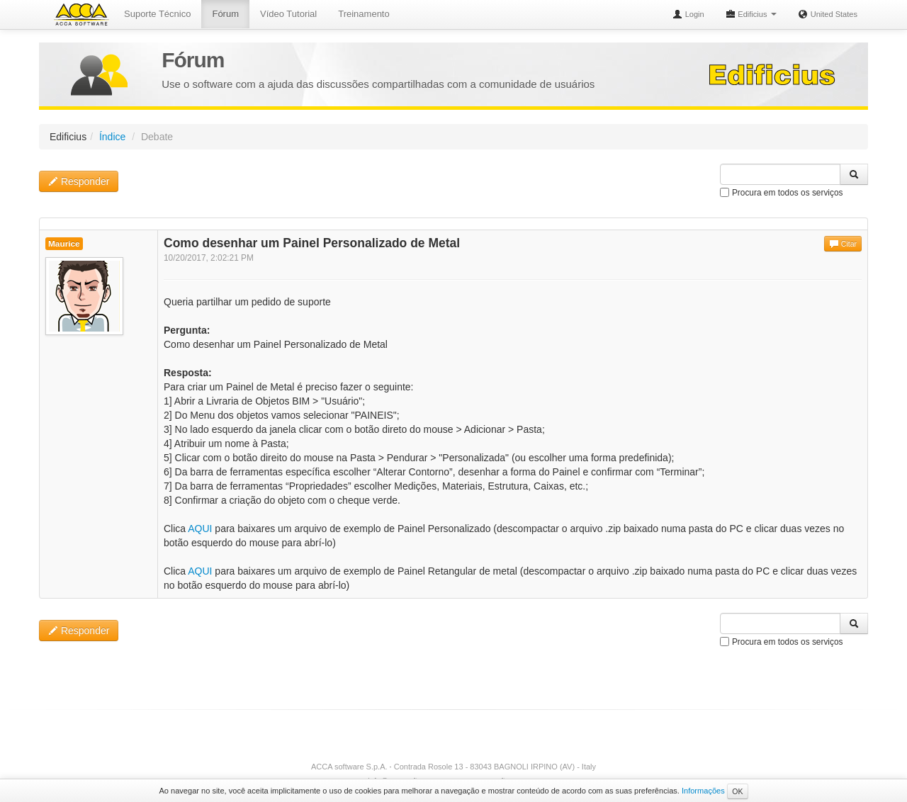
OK (737, 791)
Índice (112, 136)
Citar (843, 244)
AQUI (200, 528)
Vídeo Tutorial (288, 14)
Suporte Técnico (157, 14)
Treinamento (364, 14)
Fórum (225, 14)
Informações (703, 790)
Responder (78, 181)
